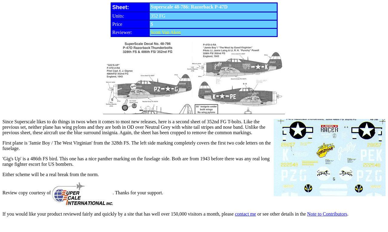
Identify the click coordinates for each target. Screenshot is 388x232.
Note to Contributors (327, 214)
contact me (245, 214)
